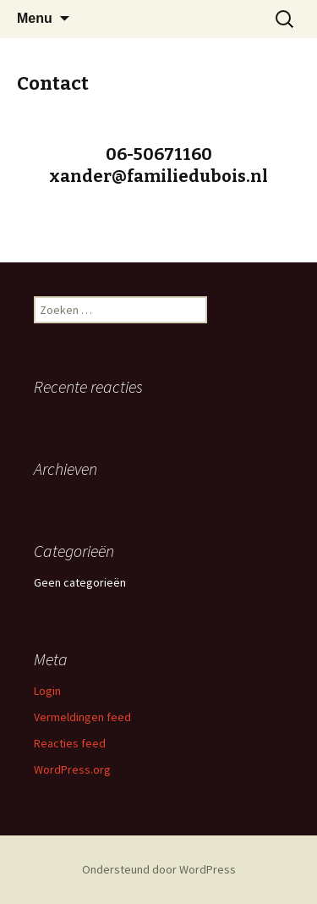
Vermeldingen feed (82, 717)
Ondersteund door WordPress (159, 869)
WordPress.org (72, 769)
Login (47, 690)
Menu (34, 18)
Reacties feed (70, 743)
